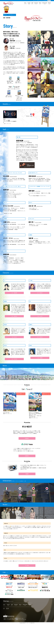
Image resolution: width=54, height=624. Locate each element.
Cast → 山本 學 (39, 325)
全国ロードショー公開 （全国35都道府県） (34, 491)
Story (25, 3)
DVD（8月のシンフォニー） (17, 402)
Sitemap (40, 0)
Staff (32, 3)
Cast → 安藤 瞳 (39, 367)
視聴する (27, 432)
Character (36, 3)
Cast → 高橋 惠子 (40, 302)
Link (35, 0)
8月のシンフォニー (9, 105)
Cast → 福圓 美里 (14, 302)
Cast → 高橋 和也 (14, 325)
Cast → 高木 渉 (14, 346)
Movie (40, 3)
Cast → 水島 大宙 (14, 368)
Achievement (44, 3)
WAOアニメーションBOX (18, 105)
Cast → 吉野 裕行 (40, 346)
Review (49, 3)
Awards (29, 3)
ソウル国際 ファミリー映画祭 (20, 491)
